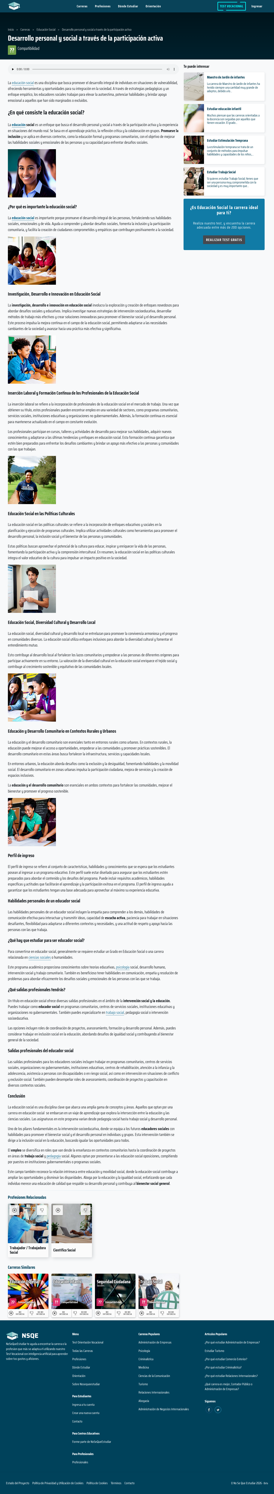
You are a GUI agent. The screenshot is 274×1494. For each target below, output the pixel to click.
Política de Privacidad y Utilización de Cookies (58, 1483)
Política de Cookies (97, 1483)
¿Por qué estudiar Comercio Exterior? (226, 1359)
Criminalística (146, 1359)
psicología (122, 967)
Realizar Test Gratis (224, 240)
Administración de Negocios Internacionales (164, 1409)
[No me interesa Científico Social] (85, 1210)
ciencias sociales (40, 957)
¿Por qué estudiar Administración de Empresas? (232, 1342)
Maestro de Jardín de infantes (226, 77)
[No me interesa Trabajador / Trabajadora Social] (42, 1210)
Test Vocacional (231, 6)
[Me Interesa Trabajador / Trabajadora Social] (14, 1210)
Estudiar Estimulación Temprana (227, 140)
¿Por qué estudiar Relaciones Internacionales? (231, 1375)
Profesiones (103, 6)
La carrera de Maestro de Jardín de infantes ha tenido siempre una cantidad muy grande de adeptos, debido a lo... (233, 87)
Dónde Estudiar (128, 6)
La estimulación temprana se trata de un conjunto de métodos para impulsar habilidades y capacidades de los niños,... (230, 150)
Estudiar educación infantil (224, 109)
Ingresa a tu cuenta (83, 1404)
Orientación (153, 6)
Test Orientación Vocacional (87, 1342)
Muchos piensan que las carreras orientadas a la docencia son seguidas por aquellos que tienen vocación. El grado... (233, 119)
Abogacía (144, 1400)
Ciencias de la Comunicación (154, 1375)
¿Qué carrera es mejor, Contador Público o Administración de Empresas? (228, 1386)
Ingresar (256, 6)
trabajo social (115, 1012)
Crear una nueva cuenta (85, 1413)
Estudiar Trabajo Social (221, 172)
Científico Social (64, 1250)
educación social (23, 83)
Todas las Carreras (82, 1350)
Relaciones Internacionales (154, 1392)
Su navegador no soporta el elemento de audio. (93, 69)
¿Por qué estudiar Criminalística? (223, 1367)
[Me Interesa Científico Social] (58, 1210)
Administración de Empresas (155, 1342)
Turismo (143, 1384)
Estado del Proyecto (17, 1483)
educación (19, 125)
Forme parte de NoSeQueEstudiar (91, 1441)
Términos (116, 1483)
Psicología (144, 1350)
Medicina (144, 1367)
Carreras (82, 6)
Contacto (77, 1421)
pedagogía (54, 1156)
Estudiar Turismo (214, 1350)
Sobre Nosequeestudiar (86, 1384)
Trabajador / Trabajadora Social (28, 1249)
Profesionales (80, 1462)
